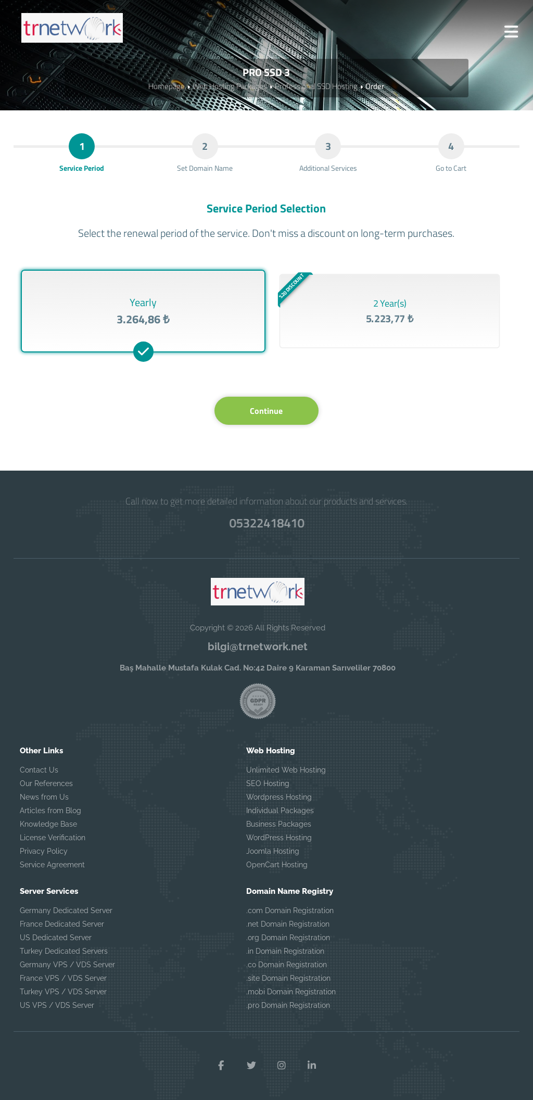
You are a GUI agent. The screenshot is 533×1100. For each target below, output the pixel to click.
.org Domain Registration (288, 937)
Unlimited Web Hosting (286, 770)
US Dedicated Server (56, 937)
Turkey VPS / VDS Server (63, 992)
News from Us (44, 797)
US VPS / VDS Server (57, 1005)
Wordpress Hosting (279, 797)
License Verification (52, 837)
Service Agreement (52, 865)
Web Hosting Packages (230, 86)
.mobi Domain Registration (291, 992)
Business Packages (278, 824)
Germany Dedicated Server (66, 910)
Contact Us (39, 770)
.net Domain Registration (287, 924)
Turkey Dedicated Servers (64, 951)
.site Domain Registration (288, 978)
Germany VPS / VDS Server (67, 964)
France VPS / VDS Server (63, 978)
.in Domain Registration (285, 951)
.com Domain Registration (290, 910)
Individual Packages (280, 810)
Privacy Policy (44, 851)
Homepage (166, 86)
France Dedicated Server (62, 924)
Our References (46, 783)
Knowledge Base (48, 824)
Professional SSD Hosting (316, 86)
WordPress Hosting (279, 837)
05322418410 (266, 523)
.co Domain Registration (286, 964)
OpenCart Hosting (277, 865)
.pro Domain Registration (288, 1005)
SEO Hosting (267, 783)
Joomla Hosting (272, 851)
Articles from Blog (50, 810)
